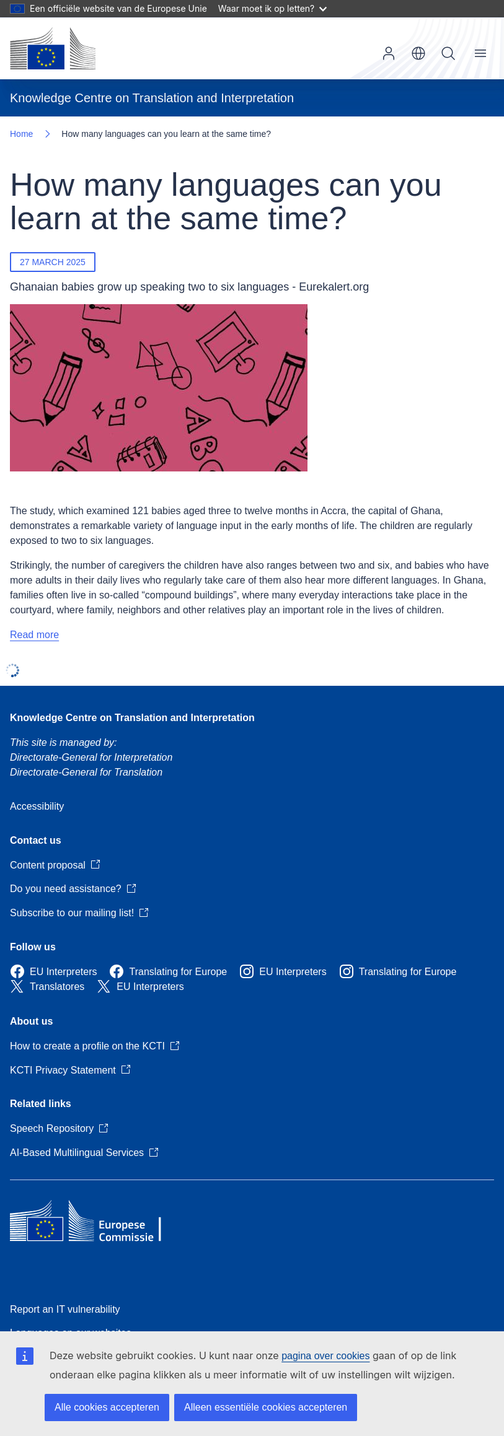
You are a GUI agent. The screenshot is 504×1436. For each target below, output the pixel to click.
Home (21, 134)
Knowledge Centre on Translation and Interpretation (132, 717)
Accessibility (37, 806)
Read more (34, 634)
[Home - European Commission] (52, 48)
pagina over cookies (325, 1356)
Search (448, 53)
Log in (388, 53)
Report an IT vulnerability (65, 1309)
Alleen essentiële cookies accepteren (265, 1407)
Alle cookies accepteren (107, 1407)
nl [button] (418, 53)
